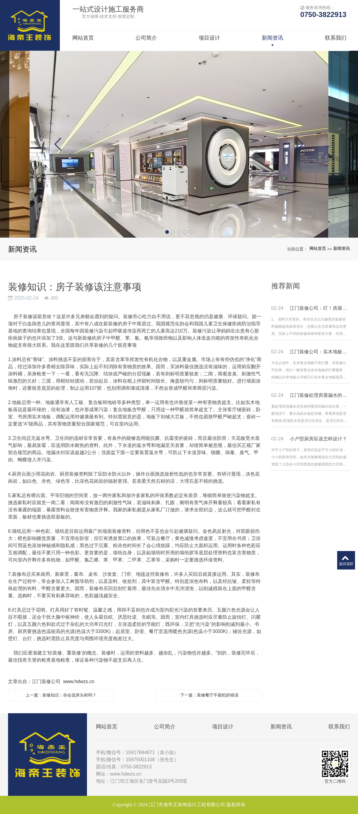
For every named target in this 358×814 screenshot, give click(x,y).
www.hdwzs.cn (78, 681)
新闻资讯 (341, 248)
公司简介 (164, 727)
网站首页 (317, 248)
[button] (167, 232)
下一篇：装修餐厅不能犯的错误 (209, 695)
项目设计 (223, 727)
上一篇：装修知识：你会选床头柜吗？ (61, 695)
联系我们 (339, 727)
